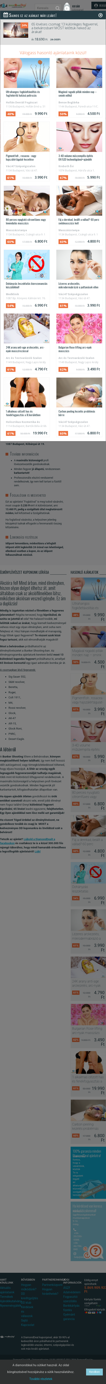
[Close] (100, 15)
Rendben (94, 1371)
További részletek (40, 1379)
